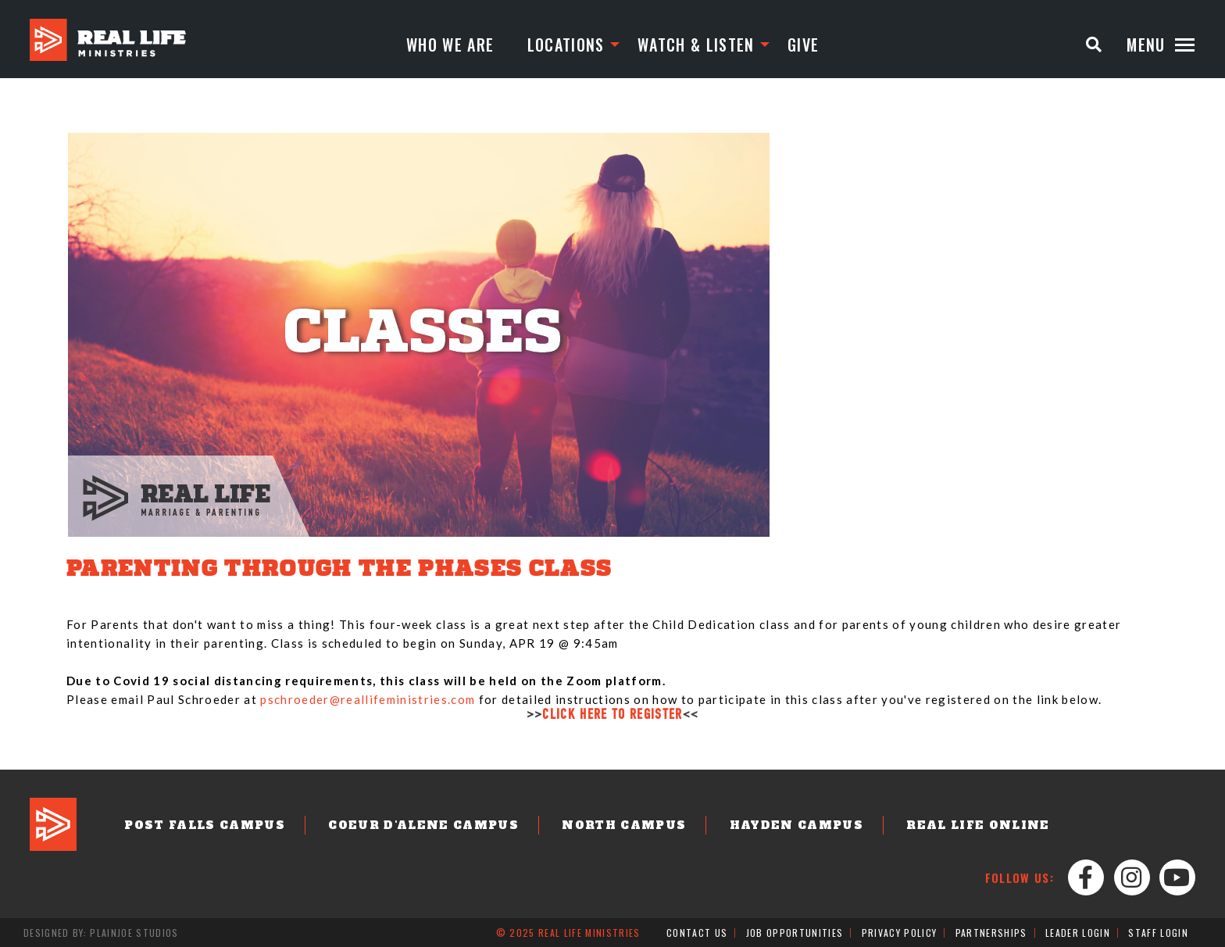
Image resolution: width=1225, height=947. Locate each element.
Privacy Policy (900, 932)
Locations (566, 44)
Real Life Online (977, 825)
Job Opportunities (795, 932)
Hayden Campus (796, 825)
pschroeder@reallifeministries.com (367, 699)
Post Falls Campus (204, 825)
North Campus (624, 825)
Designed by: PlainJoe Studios (101, 932)
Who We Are (450, 44)
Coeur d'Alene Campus (423, 825)
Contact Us (696, 932)
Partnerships (991, 932)
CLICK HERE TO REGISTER (612, 715)
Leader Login (1077, 932)
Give (803, 44)
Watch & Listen (696, 44)
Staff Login (1158, 932)
